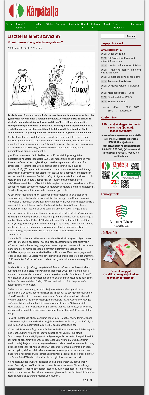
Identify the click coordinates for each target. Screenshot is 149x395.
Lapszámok (137, 24)
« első (106, 107)
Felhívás (95, 24)
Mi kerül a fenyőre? (117, 101)
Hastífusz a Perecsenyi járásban (124, 65)
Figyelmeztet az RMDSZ (120, 97)
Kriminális (74, 24)
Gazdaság (61, 24)
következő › (126, 110)
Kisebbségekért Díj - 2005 (121, 92)
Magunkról (73, 390)
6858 (128, 107)
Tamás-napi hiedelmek (119, 81)
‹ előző (115, 107)
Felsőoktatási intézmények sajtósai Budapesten (118, 59)
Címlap (9, 24)
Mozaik (106, 24)
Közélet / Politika (20, 26)
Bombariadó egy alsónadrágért (124, 76)
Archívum (85, 390)
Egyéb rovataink (118, 26)
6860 (110, 110)
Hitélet (84, 24)
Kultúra (38, 24)
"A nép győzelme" (117, 53)
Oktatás (50, 24)
